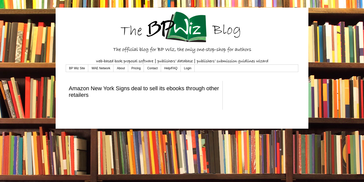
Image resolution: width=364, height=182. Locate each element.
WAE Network (101, 68)
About (121, 68)
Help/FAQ (170, 68)
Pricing (136, 68)
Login (187, 68)
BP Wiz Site (77, 68)
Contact (152, 68)
